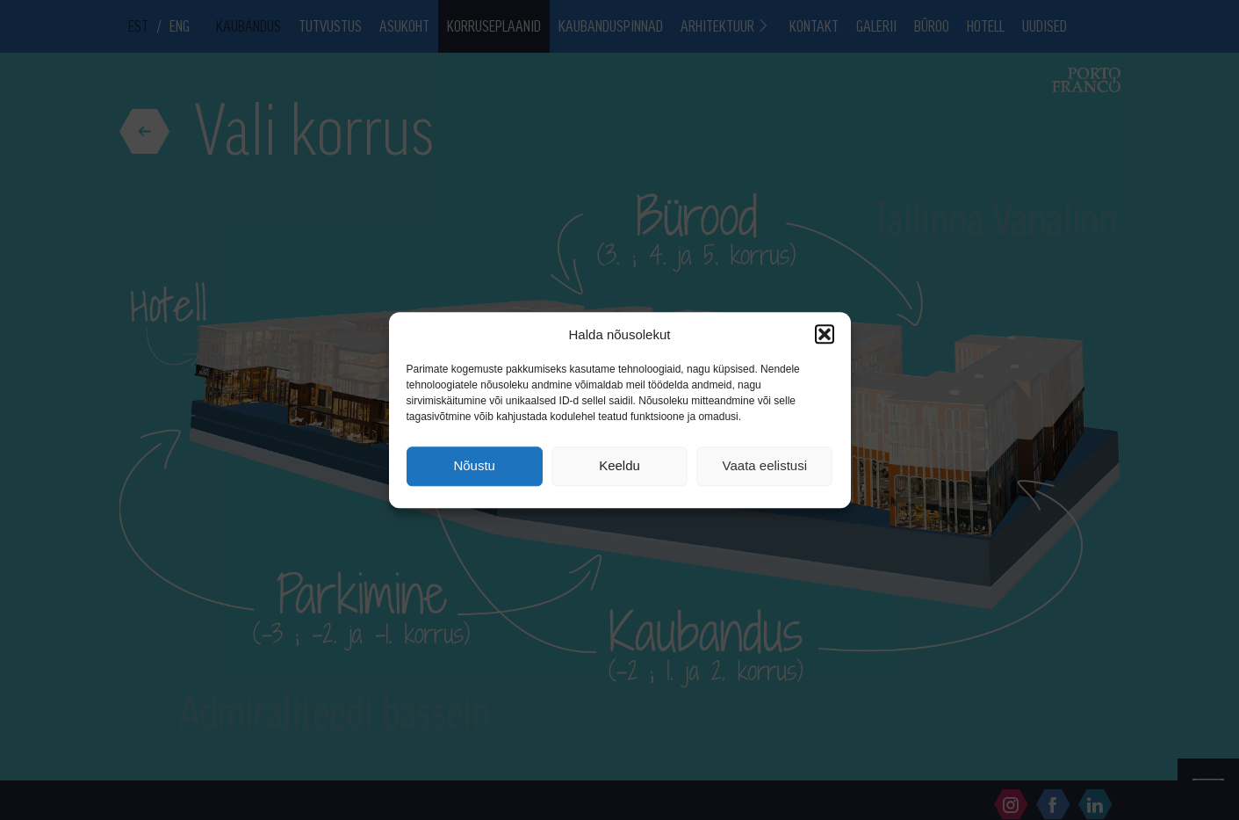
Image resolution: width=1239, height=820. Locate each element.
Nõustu (474, 466)
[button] (824, 334)
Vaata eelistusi (765, 466)
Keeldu (619, 466)
